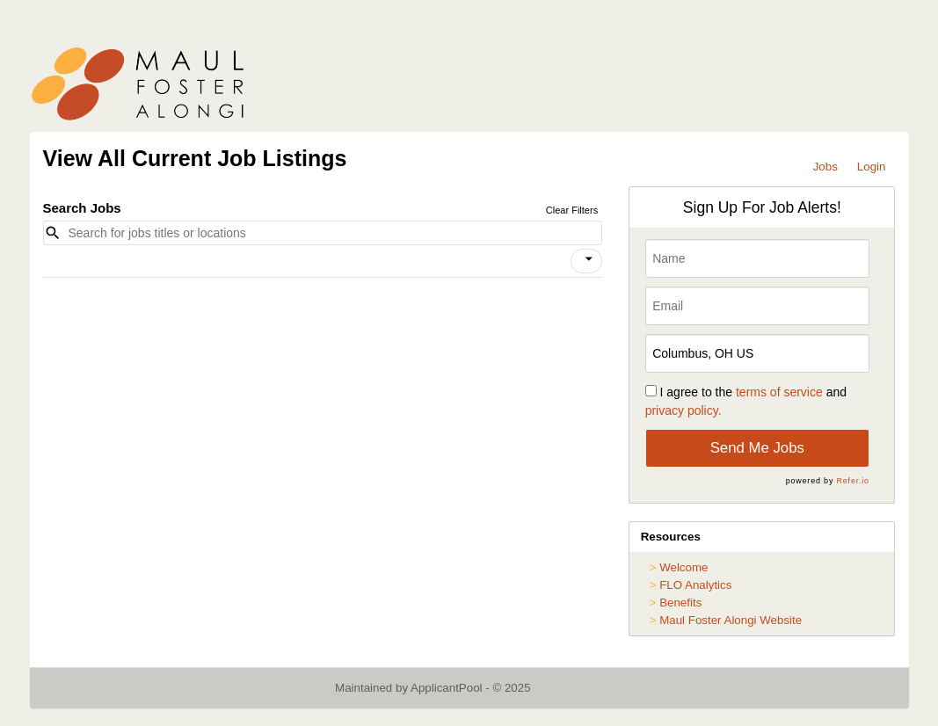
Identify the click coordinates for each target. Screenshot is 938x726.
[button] (586, 261)
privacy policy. (683, 410)
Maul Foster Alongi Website (730, 620)
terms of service (779, 392)
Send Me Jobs (757, 447)
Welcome (683, 567)
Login (871, 166)
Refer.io (853, 480)
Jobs (825, 166)
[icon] (590, 259)
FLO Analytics (695, 585)
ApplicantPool (447, 687)
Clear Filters (572, 210)
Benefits (680, 602)
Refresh (582, 687)
